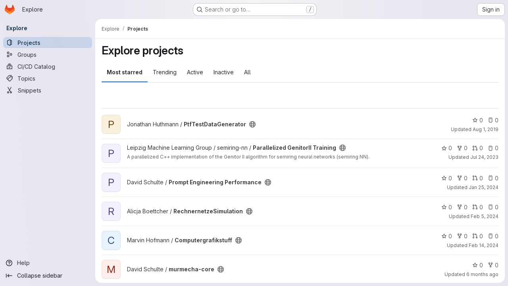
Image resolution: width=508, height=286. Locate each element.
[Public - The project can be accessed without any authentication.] (252, 124)
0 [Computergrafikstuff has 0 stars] (446, 236)
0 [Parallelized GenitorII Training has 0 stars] (446, 148)
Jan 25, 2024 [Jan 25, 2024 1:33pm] (483, 187)
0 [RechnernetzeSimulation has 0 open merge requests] (477, 207)
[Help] (47, 263)
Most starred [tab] (124, 72)
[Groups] (47, 54)
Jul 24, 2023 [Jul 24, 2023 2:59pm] (484, 157)
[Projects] (47, 42)
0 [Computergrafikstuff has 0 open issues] (493, 236)
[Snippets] (47, 90)
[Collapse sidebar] (47, 275)
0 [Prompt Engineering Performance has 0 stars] (446, 178)
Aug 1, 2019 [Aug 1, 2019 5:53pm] (485, 129)
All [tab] (247, 72)
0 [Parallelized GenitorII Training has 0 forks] (462, 148)
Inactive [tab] (224, 72)
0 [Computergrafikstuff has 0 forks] (462, 236)
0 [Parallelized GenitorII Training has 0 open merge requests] (477, 148)
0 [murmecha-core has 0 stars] (477, 265)
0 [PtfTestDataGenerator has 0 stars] (477, 120)
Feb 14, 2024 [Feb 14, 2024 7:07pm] (483, 245)
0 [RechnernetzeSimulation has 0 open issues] (493, 207)
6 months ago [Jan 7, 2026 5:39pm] (482, 274)
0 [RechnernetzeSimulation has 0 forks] (462, 207)
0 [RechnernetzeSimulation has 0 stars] (446, 207)
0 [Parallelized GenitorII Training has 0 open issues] (493, 148)
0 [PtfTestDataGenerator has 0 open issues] (493, 120)
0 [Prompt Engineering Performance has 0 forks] (462, 178)
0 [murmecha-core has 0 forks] (493, 265)
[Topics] (47, 78)
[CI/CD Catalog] (47, 66)
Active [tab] (195, 72)
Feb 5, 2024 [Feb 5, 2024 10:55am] (484, 216)
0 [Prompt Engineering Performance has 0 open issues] (493, 178)
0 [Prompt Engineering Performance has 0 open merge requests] (477, 178)
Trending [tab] (165, 72)
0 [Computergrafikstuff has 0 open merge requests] (477, 236)
